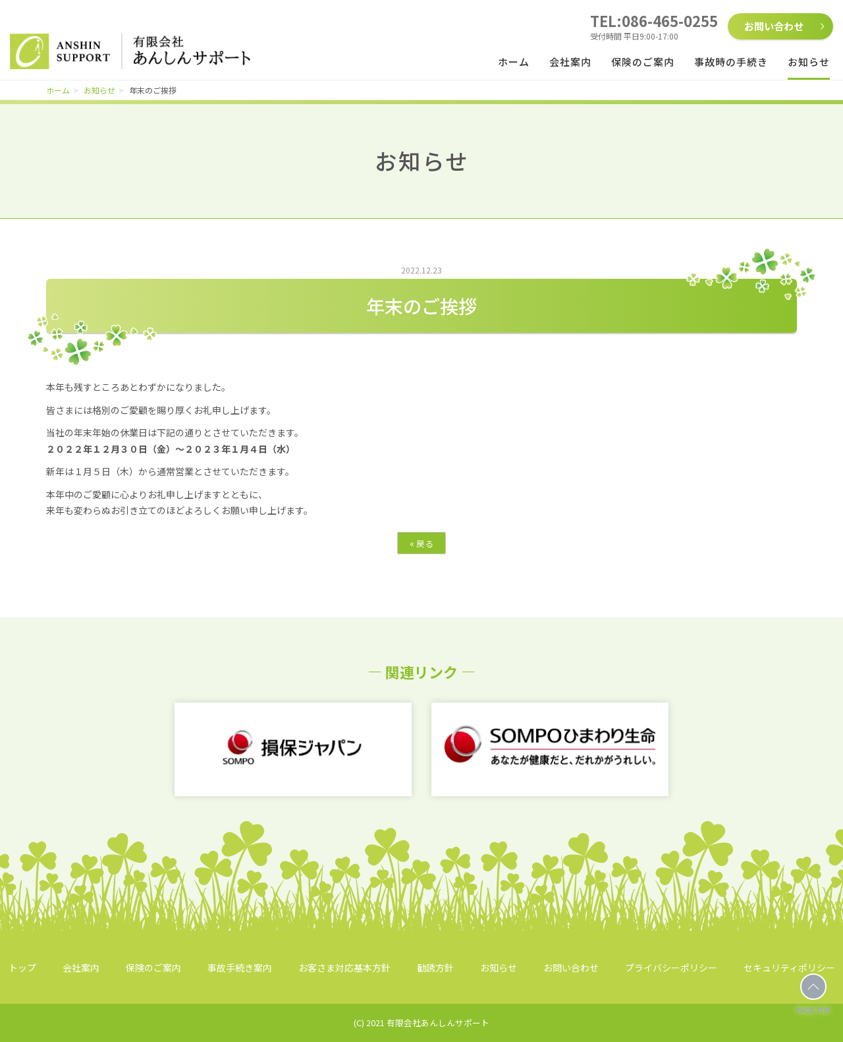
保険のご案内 (642, 62)
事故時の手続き (731, 62)
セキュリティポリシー (789, 967)
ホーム (514, 62)
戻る (421, 543)
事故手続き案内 (239, 967)
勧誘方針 (435, 967)
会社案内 (570, 62)
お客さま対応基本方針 (344, 967)
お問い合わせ (773, 26)
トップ (22, 967)
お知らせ (809, 62)
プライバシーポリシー (671, 967)
